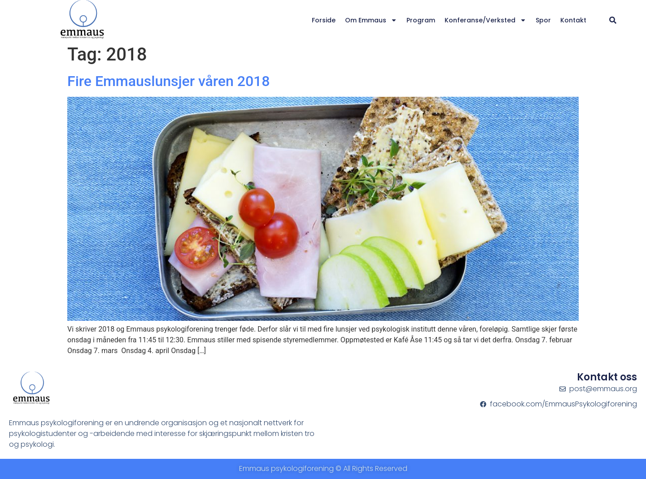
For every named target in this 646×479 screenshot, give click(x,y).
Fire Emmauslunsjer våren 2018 (168, 81)
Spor (543, 20)
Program (420, 20)
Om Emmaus (371, 20)
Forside (324, 20)
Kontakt (573, 20)
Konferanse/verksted (485, 20)
